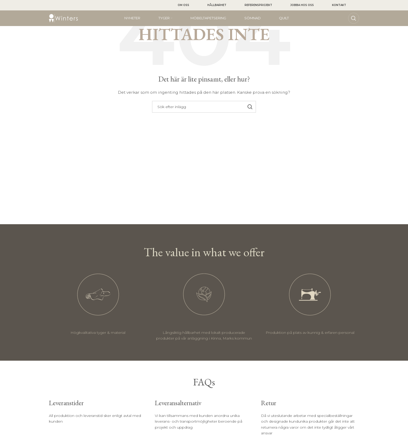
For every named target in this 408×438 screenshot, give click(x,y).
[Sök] (354, 18)
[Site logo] (63, 18)
